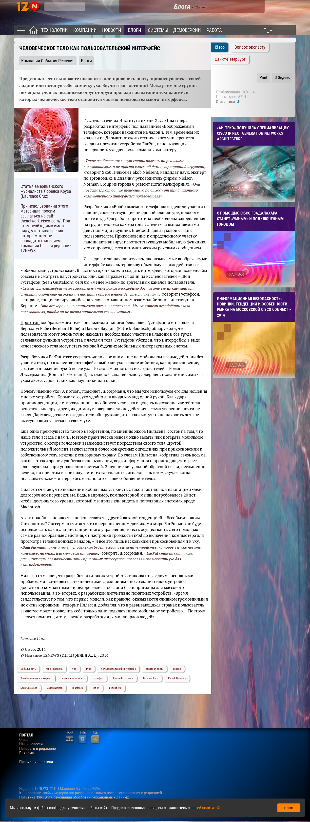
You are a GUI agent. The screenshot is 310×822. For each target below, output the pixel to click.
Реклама (26, 753)
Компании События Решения (48, 60)
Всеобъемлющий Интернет (36, 678)
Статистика (228, 101)
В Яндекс (282, 77)
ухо (74, 669)
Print (263, 77)
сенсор (177, 669)
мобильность (28, 669)
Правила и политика (36, 762)
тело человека (54, 669)
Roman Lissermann (123, 678)
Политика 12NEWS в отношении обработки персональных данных (74, 797)
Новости (111, 30)
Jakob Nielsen (54, 688)
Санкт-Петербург (230, 59)
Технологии (54, 30)
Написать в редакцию (37, 748)
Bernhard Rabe (150, 678)
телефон (98, 678)
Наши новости (31, 744)
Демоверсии (187, 30)
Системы (158, 30)
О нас (23, 739)
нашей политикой (205, 807)
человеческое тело (72, 678)
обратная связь (154, 669)
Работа (214, 30)
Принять (288, 808)
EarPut (96, 688)
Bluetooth (77, 688)
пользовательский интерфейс (118, 669)
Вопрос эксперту (249, 47)
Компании (85, 30)
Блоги (134, 30)
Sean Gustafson (28, 688)
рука (88, 669)
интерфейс (115, 688)
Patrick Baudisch (177, 678)
